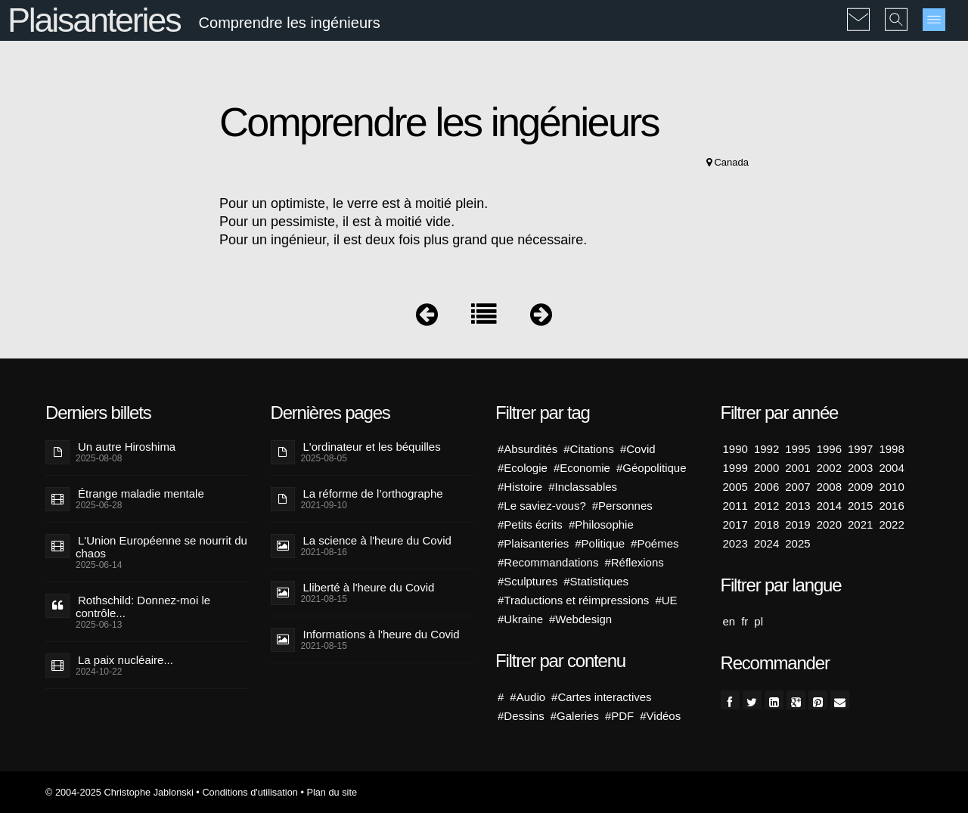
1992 (766, 448)
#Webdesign (580, 619)
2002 (829, 467)
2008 (829, 486)
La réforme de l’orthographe (373, 493)
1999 (735, 467)
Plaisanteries (94, 20)
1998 (891, 448)
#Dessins (521, 715)
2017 (735, 524)
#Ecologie (523, 467)
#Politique (600, 543)
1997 (860, 448)
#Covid (638, 448)
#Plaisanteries (533, 543)
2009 (860, 486)
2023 (735, 543)
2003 (860, 467)
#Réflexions (633, 562)
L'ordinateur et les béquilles (372, 446)
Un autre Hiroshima (126, 446)
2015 (860, 505)
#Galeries (575, 715)
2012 (766, 505)
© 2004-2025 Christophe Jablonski (119, 792)
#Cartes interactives (601, 696)
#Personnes (622, 505)
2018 (766, 524)
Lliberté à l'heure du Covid (369, 587)
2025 (797, 543)
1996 (829, 448)
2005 (735, 486)
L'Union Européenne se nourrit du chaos (161, 547)
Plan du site (331, 792)
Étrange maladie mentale (141, 493)
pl (758, 621)
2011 (735, 505)
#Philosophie (601, 524)
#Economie (582, 467)
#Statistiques (595, 581)
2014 (829, 505)
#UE (666, 600)
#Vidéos (660, 715)
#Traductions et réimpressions (573, 600)
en (729, 621)
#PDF (619, 715)
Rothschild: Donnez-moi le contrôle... (143, 606)
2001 (797, 467)
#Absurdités (527, 448)
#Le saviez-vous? (542, 505)
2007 (797, 486)
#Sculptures (527, 581)
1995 (797, 448)
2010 (891, 486)
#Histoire (520, 486)
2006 (766, 486)
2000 (766, 467)
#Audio (527, 696)
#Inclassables (582, 486)
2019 (797, 524)
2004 (891, 467)
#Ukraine (520, 619)
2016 (891, 505)
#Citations (588, 448)
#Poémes (654, 543)
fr (744, 621)
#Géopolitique (651, 467)
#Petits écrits (530, 524)
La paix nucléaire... (125, 659)
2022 (891, 524)
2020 (829, 524)
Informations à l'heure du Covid (381, 634)
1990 (735, 448)
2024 (766, 543)
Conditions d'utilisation (249, 792)
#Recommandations (548, 562)
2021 (860, 524)
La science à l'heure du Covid (377, 540)
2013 (797, 505)
